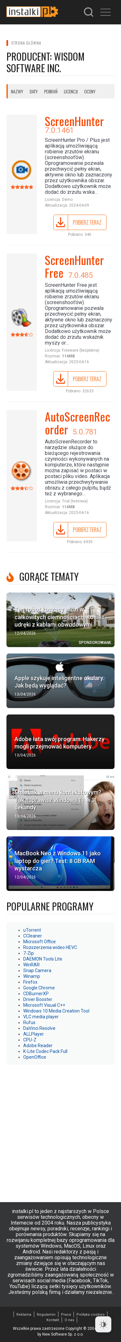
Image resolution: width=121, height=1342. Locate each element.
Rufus (29, 1022)
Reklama (23, 1314)
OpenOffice (34, 1057)
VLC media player (41, 1016)
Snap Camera (37, 970)
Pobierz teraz (87, 222)
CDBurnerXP (36, 993)
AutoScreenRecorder (77, 423)
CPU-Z (29, 1039)
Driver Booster (37, 999)
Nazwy (17, 91)
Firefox (30, 982)
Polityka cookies (90, 1314)
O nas (69, 1320)
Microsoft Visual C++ (44, 1005)
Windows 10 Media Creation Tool (56, 1010)
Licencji (71, 91)
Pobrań (50, 91)
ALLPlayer (33, 1034)
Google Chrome (39, 987)
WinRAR (31, 964)
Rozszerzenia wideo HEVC (50, 947)
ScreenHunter (74, 120)
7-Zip (28, 953)
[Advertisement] (60, 1130)
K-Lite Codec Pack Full (45, 1051)
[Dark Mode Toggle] (103, 1324)
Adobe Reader (38, 1045)
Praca (66, 1314)
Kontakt (52, 1320)
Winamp (31, 976)
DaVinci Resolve (39, 1028)
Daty (34, 91)
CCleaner (32, 935)
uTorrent (32, 930)
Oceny (90, 91)
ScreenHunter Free (74, 266)
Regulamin (46, 1314)
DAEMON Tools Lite (42, 959)
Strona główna (26, 43)
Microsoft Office (39, 941)
